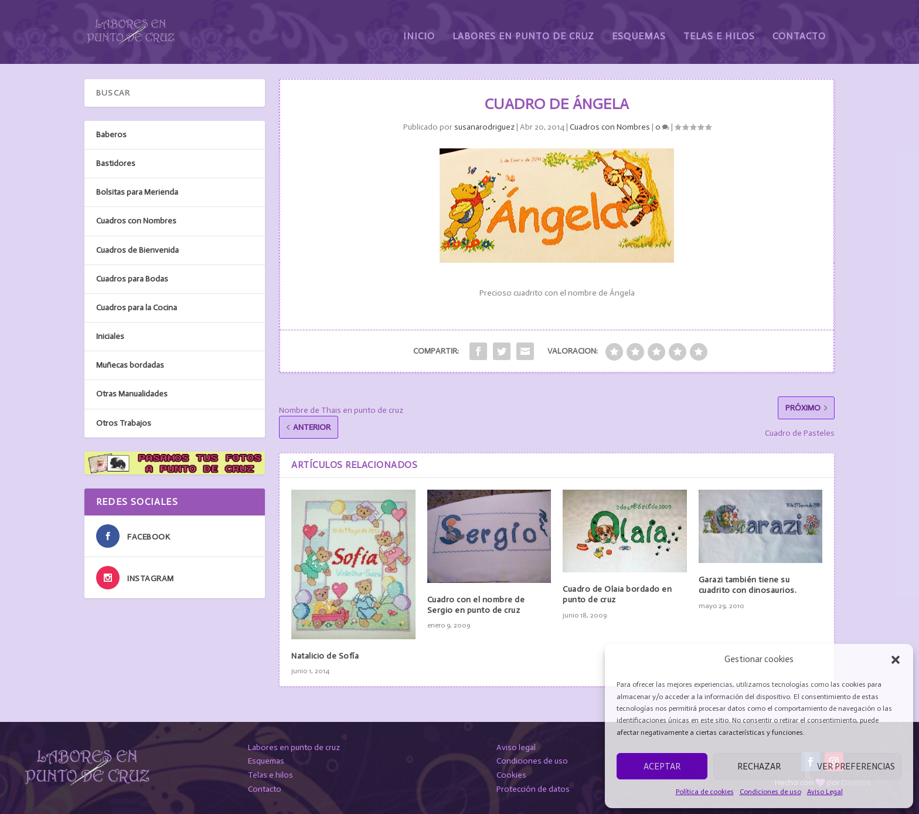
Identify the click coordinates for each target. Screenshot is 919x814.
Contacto (799, 28)
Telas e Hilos (719, 28)
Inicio (419, 28)
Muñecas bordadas (130, 364)
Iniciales (110, 336)
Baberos (111, 134)
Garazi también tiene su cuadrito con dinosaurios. (748, 584)
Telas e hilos (270, 774)
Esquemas (639, 28)
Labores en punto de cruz (294, 747)
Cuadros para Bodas (132, 278)
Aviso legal (516, 747)
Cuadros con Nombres (610, 126)
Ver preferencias (856, 766)
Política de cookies (705, 792)
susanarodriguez (484, 126)
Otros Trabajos (123, 423)
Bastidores (115, 163)
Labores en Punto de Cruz (523, 28)
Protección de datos (533, 788)
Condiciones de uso (770, 792)
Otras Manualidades (132, 394)
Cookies (511, 774)
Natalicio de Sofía (325, 655)
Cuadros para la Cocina (136, 307)
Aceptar (662, 766)
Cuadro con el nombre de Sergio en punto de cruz (476, 604)
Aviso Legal (825, 792)
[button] (895, 660)
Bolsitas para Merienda (137, 191)
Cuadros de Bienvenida (137, 250)
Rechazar (759, 766)
